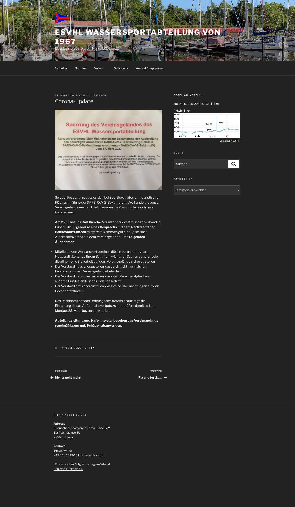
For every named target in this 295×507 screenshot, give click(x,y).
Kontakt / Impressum (149, 68)
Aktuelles (61, 68)
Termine (80, 68)
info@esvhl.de (63, 450)
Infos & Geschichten (78, 347)
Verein (100, 68)
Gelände (121, 68)
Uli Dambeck (96, 95)
